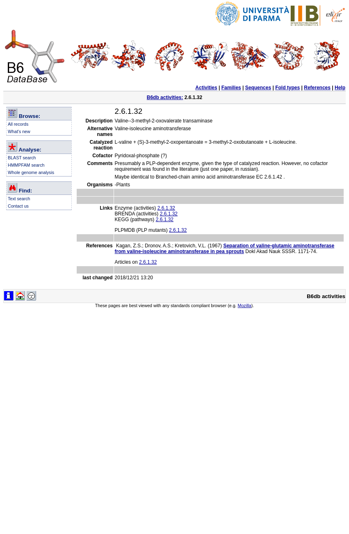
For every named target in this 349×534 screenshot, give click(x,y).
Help (340, 88)
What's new (19, 131)
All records (18, 124)
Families (231, 88)
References (317, 88)
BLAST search (22, 157)
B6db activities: (165, 97)
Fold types (287, 88)
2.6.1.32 (166, 208)
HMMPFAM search (26, 165)
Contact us (18, 206)
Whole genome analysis (31, 172)
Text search (19, 198)
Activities (206, 88)
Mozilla (244, 305)
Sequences (258, 88)
